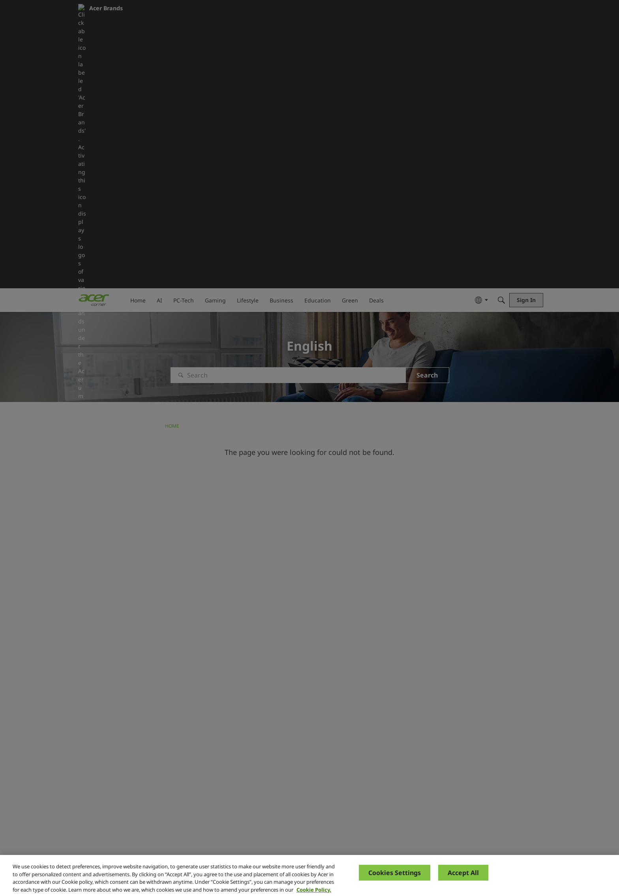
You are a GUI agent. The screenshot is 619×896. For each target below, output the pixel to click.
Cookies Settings (394, 879)
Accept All (463, 879)
